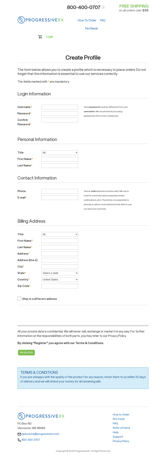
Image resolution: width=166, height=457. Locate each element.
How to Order (121, 414)
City (20, 266)
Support (118, 436)
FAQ (102, 20)
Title (20, 152)
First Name (25, 159)
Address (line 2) (27, 260)
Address (23, 253)
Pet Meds (91, 28)
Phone (21, 191)
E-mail (22, 197)
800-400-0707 (28, 439)
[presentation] (45, 316)
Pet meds (119, 419)
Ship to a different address (39, 299)
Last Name (24, 165)
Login (49, 36)
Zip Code (24, 286)
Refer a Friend (121, 427)
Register (26, 352)
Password (24, 113)
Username (24, 107)
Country (23, 279)
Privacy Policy (121, 441)
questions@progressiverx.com (38, 433)
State (21, 273)
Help (116, 432)
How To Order (87, 20)
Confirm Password (24, 122)
